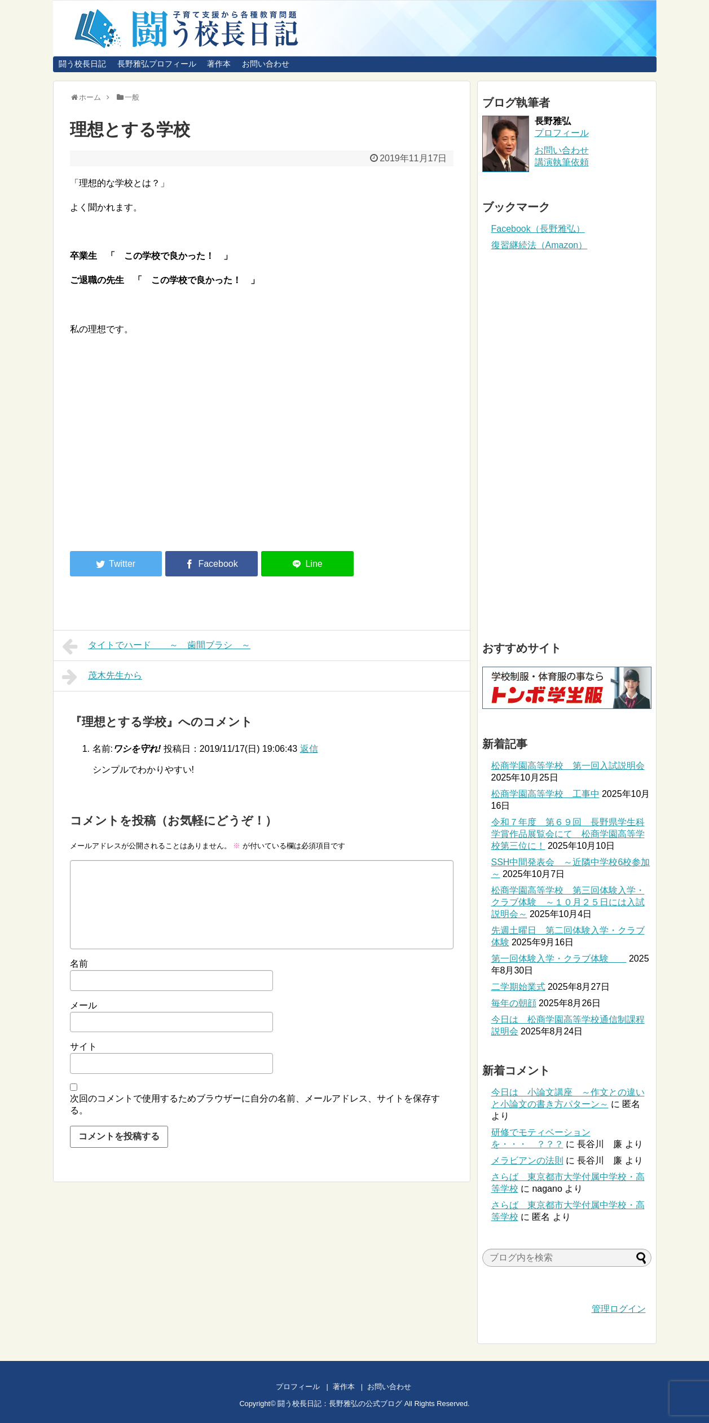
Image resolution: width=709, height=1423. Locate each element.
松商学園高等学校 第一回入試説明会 (568, 765)
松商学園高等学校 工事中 (545, 794)
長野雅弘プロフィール (156, 63)
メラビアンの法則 (527, 1160)
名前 (79, 963)
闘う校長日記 (82, 63)
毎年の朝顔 (513, 1003)
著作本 (219, 63)
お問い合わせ (265, 63)
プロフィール (562, 133)
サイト (83, 1046)
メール (83, 1005)
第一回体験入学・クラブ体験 (559, 958)
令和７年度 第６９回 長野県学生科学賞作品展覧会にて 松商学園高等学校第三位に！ (568, 834)
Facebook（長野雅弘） (538, 229)
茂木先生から (102, 677)
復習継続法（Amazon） (539, 245)
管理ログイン (619, 1309)
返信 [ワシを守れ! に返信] (309, 749)
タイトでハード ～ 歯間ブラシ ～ (156, 646)
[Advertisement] (164, 449)
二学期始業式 (518, 987)
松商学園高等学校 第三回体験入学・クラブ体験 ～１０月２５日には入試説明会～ (568, 902)
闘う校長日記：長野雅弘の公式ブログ (340, 1403)
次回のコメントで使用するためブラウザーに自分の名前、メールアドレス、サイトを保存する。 (255, 1104)
